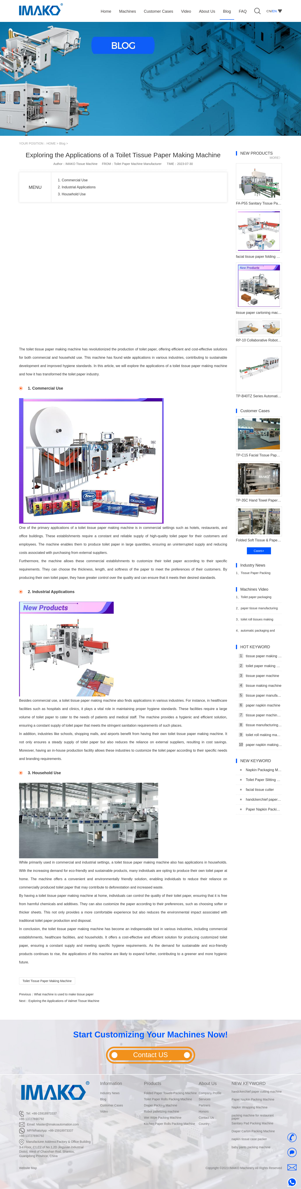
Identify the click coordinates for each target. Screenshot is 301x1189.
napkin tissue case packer (249, 1139)
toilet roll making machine (260, 735)
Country (204, 1123)
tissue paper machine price (260, 715)
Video (104, 1111)
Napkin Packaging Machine (261, 770)
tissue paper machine (259, 675)
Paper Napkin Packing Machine (261, 809)
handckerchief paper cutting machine (261, 799)
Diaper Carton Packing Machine (253, 1131)
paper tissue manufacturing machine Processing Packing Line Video (257, 610)
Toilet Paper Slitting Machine (261, 780)
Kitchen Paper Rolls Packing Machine (169, 1123)
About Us (208, 1083)
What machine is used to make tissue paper (64, 994)
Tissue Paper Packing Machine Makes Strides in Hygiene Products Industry (254, 574)
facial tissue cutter (257, 789)
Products (152, 1083)
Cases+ (259, 551)
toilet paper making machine (260, 666)
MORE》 (276, 157)
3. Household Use (72, 194)
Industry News (110, 1093)
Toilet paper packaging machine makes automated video (258, 598)
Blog (62, 143)
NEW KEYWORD (249, 1083)
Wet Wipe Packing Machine (162, 1117)
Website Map (28, 1168)
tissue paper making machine (260, 656)
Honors (204, 1111)
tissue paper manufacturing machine (260, 695)
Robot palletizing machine (161, 1111)
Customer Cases (111, 1105)
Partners (204, 1105)
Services (205, 1099)
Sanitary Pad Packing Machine (252, 1123)
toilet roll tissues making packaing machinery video (254, 621)
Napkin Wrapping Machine (249, 1107)
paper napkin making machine (260, 744)
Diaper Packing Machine (160, 1105)
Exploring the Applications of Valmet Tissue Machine (63, 1001)
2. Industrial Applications (77, 187)
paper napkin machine (259, 705)
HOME (51, 143)
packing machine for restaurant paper (253, 1117)
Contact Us (206, 1117)
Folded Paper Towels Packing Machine (170, 1093)
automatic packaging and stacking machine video (255, 632)
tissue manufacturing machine (260, 725)
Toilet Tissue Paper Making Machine (47, 981)
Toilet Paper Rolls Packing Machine (168, 1099)
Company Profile (210, 1093)
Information (111, 1083)
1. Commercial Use (73, 180)
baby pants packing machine (251, 1147)
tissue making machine (260, 685)
